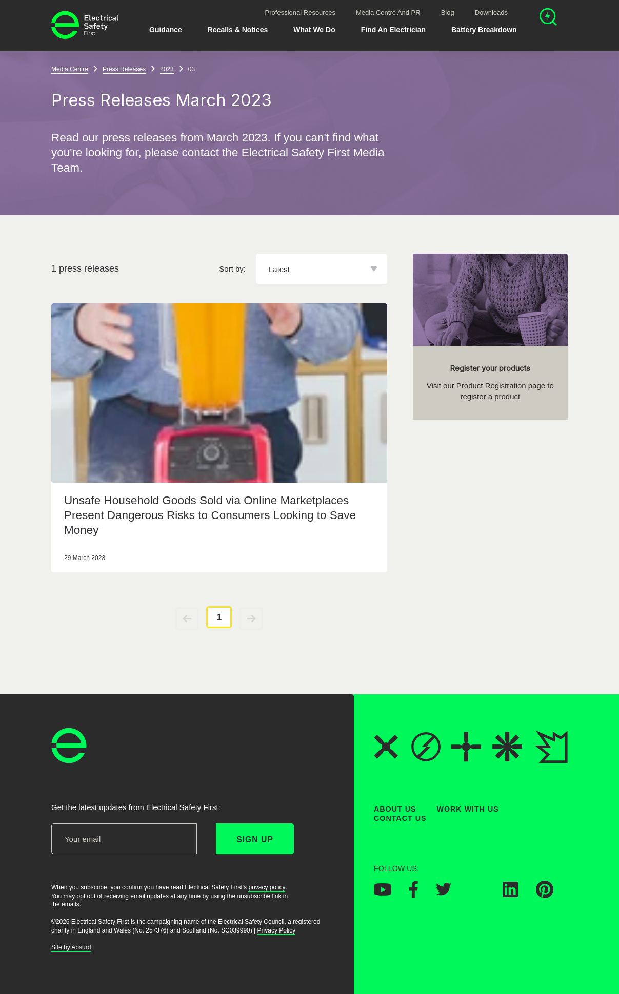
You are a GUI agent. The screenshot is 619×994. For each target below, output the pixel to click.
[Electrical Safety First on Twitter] (443, 892)
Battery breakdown (484, 30)
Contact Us (400, 818)
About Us (395, 809)
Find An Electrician (393, 30)
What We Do (314, 30)
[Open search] (548, 18)
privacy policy (266, 887)
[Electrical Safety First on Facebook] (413, 894)
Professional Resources (300, 12)
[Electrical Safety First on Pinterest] (544, 894)
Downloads (491, 12)
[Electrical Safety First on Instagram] (477, 893)
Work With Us (468, 809)
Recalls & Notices (238, 30)
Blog (447, 12)
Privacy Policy (276, 930)
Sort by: (232, 268)
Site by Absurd (71, 947)
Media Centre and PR (388, 12)
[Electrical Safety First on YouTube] (382, 892)
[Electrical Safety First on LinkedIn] (510, 893)
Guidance (165, 30)
